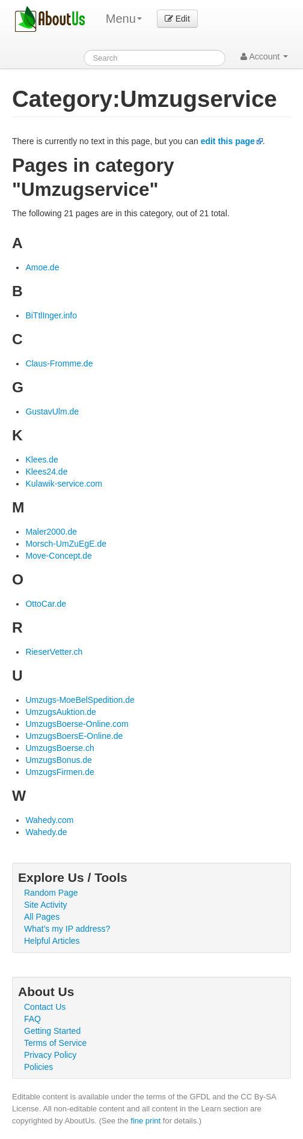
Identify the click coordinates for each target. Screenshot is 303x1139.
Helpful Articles (52, 941)
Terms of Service (55, 1043)
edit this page (228, 141)
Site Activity (45, 905)
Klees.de (41, 459)
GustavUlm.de (52, 411)
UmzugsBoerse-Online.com (76, 724)
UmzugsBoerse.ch (59, 748)
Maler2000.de (51, 531)
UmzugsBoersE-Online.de (74, 736)
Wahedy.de (46, 832)
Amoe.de (42, 267)
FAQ (32, 1019)
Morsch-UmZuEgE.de (65, 543)
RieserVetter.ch (53, 652)
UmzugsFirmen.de (59, 772)
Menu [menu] (124, 18)
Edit (177, 18)
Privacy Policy (50, 1055)
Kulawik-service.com (63, 483)
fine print (145, 1120)
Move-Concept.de (58, 555)
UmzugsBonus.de (58, 760)
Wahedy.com (49, 820)
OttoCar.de (45, 604)
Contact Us (45, 1007)
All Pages (42, 917)
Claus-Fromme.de (59, 363)
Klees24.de (46, 471)
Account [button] (264, 56)
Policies (38, 1067)
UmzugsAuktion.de (60, 712)
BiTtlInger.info (51, 315)
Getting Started (52, 1031)
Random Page (51, 893)
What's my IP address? (67, 929)
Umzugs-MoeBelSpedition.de (79, 700)
